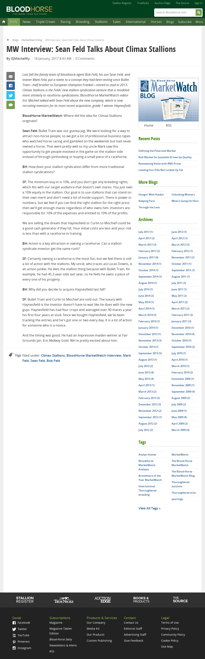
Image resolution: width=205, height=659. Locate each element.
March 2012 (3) (180, 244)
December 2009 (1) (183, 379)
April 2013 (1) (147, 385)
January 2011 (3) (181, 321)
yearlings (177, 499)
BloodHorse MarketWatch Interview (93, 355)
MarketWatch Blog (32, 40)
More (199, 22)
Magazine (55, 622)
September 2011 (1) (183, 270)
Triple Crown (45, 22)
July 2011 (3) (179, 283)
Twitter (10, 95)
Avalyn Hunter (148, 454)
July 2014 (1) (146, 289)
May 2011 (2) (179, 296)
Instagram (21, 648)
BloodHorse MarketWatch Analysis (147, 465)
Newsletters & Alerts (63, 645)
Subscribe (185, 22)
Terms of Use (170, 622)
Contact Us (131, 622)
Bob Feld (53, 360)
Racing (66, 22)
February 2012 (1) (182, 251)
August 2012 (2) (148, 423)
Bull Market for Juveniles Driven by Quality (165, 157)
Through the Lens (149, 207)
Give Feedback (133, 640)
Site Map (167, 646)
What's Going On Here (185, 201)
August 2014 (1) (148, 283)
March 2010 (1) (180, 366)
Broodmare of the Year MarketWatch (150, 478)
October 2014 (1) (148, 270)
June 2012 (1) (179, 232)
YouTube (20, 635)
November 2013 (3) (150, 340)
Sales (117, 22)
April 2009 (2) (180, 423)
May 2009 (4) (179, 417)
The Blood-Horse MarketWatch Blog (183, 473)
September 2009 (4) (183, 391)
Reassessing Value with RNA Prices (160, 163)
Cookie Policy (169, 640)
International (136, 22)
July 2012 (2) (146, 430)
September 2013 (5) (150, 353)
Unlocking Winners (183, 194)
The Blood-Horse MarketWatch (182, 463)
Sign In (199, 3)
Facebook (10, 85)
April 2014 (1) (147, 308)
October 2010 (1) (181, 340)
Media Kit (93, 628)
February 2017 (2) (149, 251)
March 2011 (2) (180, 308)
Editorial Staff (133, 628)
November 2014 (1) (150, 264)
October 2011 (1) (181, 264)
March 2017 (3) (147, 244)
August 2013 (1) (148, 359)
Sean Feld (37, 360)
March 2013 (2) (147, 391)
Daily (13, 22)
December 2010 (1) (183, 328)
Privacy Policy (170, 628)
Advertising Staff (135, 634)
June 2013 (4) (146, 372)
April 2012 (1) (180, 238)
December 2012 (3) (150, 404)
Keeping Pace (147, 201)
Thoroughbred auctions (180, 484)
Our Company (96, 622)
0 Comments (85, 58)
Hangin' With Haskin (151, 194)
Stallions (101, 22)
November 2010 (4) (183, 334)
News (27, 22)
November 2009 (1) (183, 385)
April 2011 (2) (180, 302)
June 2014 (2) (146, 296)
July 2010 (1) (179, 353)
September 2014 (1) (150, 276)
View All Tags (148, 508)
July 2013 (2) (146, 366)
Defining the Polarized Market (157, 151)
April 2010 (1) (180, 359)
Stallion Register (122, 3)
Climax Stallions (53, 355)
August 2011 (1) (181, 276)
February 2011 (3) (182, 315)
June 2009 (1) (179, 411)
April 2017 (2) (147, 238)
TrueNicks (143, 3)
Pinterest (21, 641)
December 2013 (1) (150, 334)
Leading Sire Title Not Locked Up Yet (161, 170)
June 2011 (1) (179, 289)
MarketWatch (180, 454)
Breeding (82, 22)
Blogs (170, 22)
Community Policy (173, 634)
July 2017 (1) (146, 232)
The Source (182, 3)
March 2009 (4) (180, 430)
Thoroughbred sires (184, 492)
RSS (169, 125)
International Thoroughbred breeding (147, 490)
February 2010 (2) (182, 372)
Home (7, 39)
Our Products (96, 634)
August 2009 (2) (181, 398)
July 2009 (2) (179, 404)
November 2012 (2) (150, 411)
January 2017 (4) (148, 257)
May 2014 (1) (146, 302)
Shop (141, 599)
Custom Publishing (99, 640)
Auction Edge (162, 3)
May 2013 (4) (146, 379)
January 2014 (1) (148, 328)
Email (10, 76)
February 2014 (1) (149, 321)
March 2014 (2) (147, 315)
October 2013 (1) (148, 347)
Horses (156, 22)
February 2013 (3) (149, 398)
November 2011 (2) (183, 257)
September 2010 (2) (183, 347)
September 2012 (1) (150, 417)
